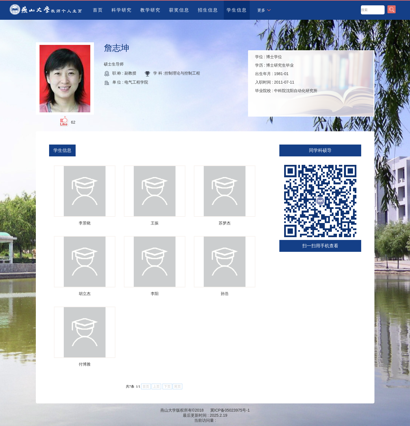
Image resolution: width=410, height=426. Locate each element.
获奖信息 (179, 10)
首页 (98, 10)
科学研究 (121, 10)
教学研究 (150, 10)
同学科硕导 (320, 150)
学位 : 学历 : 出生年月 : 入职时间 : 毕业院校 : (286, 73)
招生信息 (208, 10)
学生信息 (237, 10)
